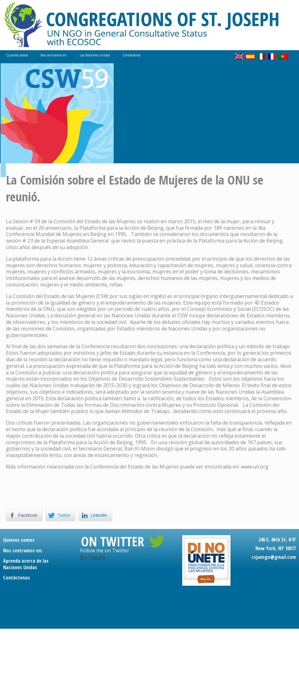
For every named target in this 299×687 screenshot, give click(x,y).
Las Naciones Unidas (95, 55)
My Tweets (93, 557)
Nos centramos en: (53, 55)
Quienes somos (17, 55)
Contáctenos (131, 55)
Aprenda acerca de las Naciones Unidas (26, 564)
